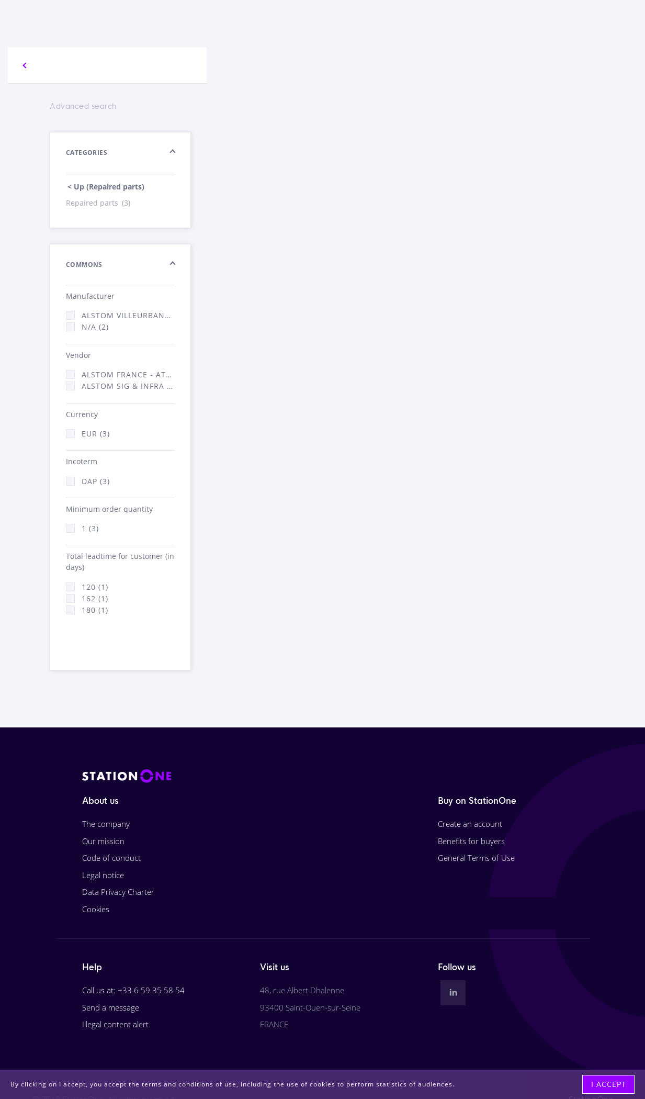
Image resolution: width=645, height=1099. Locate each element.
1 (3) (90, 528)
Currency (82, 414)
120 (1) (95, 587)
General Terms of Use (476, 858)
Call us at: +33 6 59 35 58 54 (133, 990)
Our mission (103, 841)
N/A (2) (95, 327)
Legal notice (103, 875)
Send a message (110, 1007)
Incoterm (81, 461)
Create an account (470, 823)
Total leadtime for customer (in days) (120, 561)
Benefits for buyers (471, 841)
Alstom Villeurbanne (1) (128, 315)
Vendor (78, 355)
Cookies (95, 909)
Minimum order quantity (109, 509)
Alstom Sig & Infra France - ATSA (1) (128, 386)
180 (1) (95, 610)
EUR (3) (96, 434)
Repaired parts (99, 203)
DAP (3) (96, 481)
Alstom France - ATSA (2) (128, 374)
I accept (608, 1084)
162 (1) (95, 598)
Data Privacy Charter (118, 892)
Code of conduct (111, 858)
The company (106, 823)
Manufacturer (90, 296)
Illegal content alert (115, 1024)
